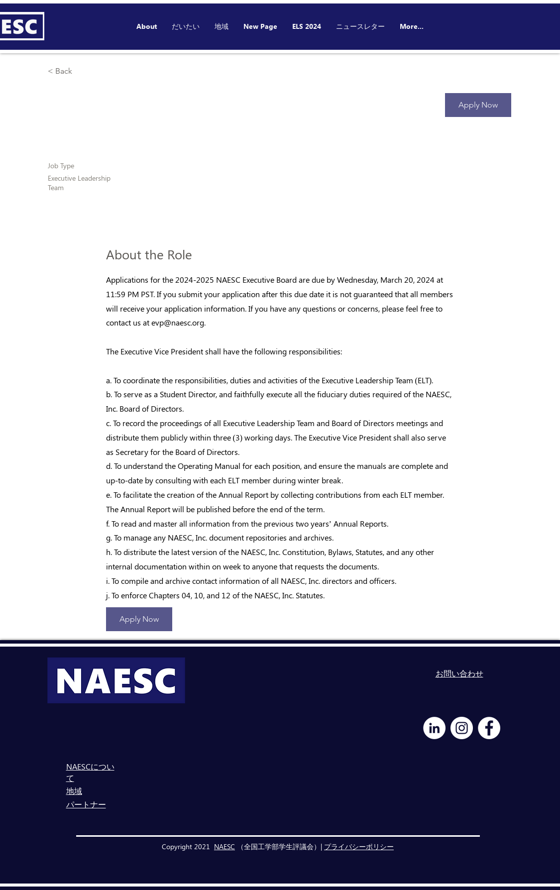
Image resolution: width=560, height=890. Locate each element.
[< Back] (83, 71)
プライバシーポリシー (359, 846)
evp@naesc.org (177, 322)
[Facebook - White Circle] (489, 728)
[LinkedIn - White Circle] (434, 728)
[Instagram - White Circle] (461, 728)
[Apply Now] (478, 105)
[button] (307, 26)
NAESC (224, 846)
